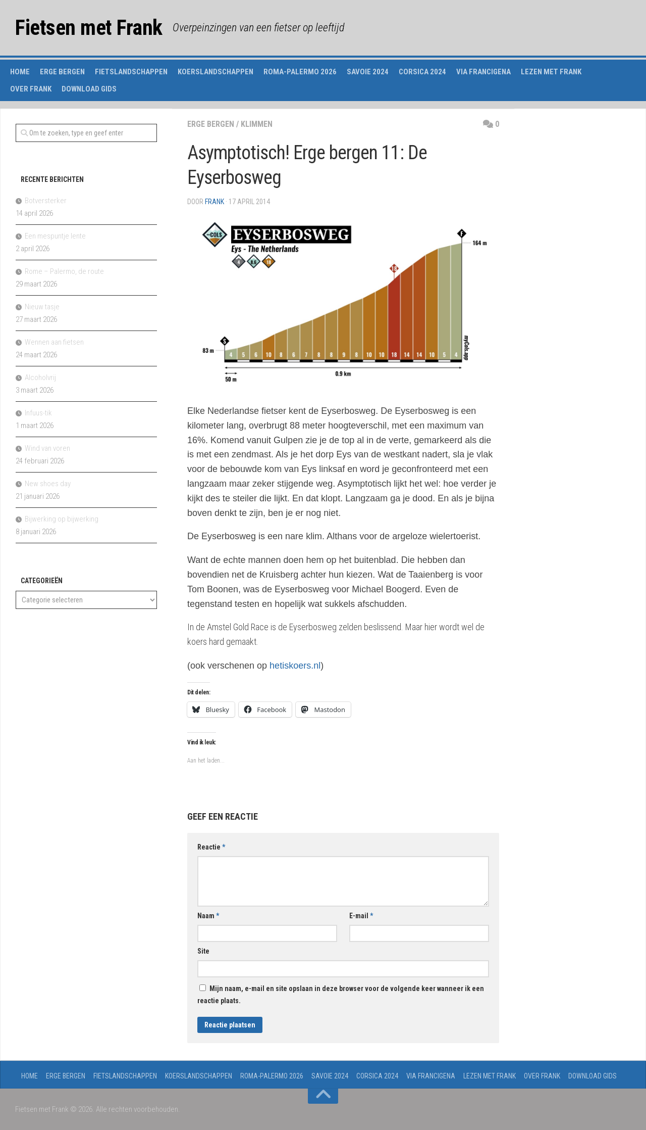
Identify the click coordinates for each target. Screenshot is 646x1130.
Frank (214, 202)
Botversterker (46, 200)
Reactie (211, 847)
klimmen (257, 124)
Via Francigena (483, 71)
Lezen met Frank (551, 71)
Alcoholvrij (40, 377)
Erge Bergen (62, 71)
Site (203, 951)
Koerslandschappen (215, 71)
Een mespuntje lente (55, 236)
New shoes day (48, 483)
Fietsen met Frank (89, 27)
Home (20, 71)
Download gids (89, 88)
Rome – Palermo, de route (64, 271)
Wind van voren (47, 448)
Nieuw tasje (42, 306)
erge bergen (210, 124)
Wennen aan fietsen (54, 342)
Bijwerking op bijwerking (61, 519)
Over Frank (30, 88)
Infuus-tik (38, 412)
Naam (208, 916)
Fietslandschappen (131, 71)
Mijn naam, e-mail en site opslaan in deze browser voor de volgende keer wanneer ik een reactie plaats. (340, 994)
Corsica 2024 (422, 71)
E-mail (361, 916)
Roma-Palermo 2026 (300, 71)
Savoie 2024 (368, 71)
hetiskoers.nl (295, 666)
